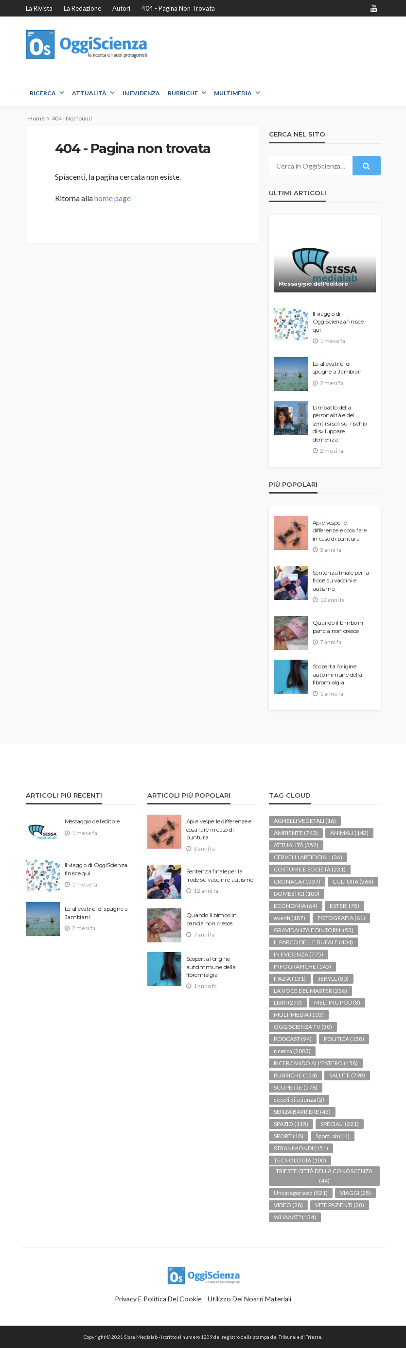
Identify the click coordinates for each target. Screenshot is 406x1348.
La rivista (39, 8)
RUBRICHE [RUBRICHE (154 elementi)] (295, 1075)
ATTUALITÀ (89, 93)
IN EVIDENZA (141, 93)
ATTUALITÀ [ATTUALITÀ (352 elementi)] (296, 845)
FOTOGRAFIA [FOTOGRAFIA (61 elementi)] (341, 917)
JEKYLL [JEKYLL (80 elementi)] (333, 978)
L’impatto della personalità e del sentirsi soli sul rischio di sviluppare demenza (340, 423)
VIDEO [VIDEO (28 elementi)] (288, 1205)
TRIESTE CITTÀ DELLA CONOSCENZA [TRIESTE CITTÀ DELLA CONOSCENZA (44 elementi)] (324, 1175)
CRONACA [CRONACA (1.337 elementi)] (297, 881)
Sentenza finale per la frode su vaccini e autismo (341, 580)
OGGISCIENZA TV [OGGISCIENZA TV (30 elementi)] (303, 1026)
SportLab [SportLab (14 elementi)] (333, 1136)
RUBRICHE (183, 93)
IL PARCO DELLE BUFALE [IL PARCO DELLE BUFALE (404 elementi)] (313, 942)
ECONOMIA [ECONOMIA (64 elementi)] (296, 905)
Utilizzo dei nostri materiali (249, 1299)
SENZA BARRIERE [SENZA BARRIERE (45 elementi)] (302, 1111)
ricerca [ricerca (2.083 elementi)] (292, 1051)
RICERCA (43, 93)
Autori (121, 8)
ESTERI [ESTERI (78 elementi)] (344, 905)
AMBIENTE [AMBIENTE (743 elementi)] (296, 832)
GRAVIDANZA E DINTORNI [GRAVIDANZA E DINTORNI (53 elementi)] (313, 930)
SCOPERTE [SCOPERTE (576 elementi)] (296, 1087)
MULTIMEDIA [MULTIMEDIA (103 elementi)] (299, 1014)
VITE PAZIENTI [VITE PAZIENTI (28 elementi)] (339, 1205)
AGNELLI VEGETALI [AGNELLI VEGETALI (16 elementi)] (305, 820)
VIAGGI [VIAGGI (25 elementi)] (355, 1192)
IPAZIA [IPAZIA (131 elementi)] (290, 978)
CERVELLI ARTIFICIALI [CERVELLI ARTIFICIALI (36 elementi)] (308, 857)
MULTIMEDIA (233, 93)
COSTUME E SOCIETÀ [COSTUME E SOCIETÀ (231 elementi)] (310, 869)
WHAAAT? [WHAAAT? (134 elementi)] (295, 1217)
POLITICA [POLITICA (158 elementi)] (344, 1038)
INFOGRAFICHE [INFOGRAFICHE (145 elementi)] (302, 966)
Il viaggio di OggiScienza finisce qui (338, 321)
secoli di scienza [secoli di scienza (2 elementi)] (299, 1099)
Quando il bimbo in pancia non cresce (338, 626)
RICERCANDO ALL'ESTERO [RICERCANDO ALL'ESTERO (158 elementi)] (316, 1063)
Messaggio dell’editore (313, 283)
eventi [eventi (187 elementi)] (289, 917)
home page (112, 198)
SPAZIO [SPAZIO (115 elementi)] (291, 1123)
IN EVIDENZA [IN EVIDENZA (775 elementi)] (298, 954)
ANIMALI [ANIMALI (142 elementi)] (349, 832)
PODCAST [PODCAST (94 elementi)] (293, 1038)
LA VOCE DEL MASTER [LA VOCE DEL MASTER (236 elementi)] (310, 990)
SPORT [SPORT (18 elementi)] (288, 1136)
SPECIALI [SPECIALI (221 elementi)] (339, 1123)
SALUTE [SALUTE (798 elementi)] (347, 1075)
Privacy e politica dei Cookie (158, 1299)
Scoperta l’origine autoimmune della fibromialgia (337, 674)
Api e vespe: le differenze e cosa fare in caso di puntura (340, 530)
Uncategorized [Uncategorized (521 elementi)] (301, 1192)
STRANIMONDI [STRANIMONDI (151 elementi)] (301, 1148)
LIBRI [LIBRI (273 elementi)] (288, 1002)
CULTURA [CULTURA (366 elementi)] (353, 881)
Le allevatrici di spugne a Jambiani (338, 367)
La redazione (82, 8)
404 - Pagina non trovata (178, 8)
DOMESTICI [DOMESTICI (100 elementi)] (296, 893)
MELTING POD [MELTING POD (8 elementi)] (337, 1002)
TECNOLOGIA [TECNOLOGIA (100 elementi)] (300, 1160)
